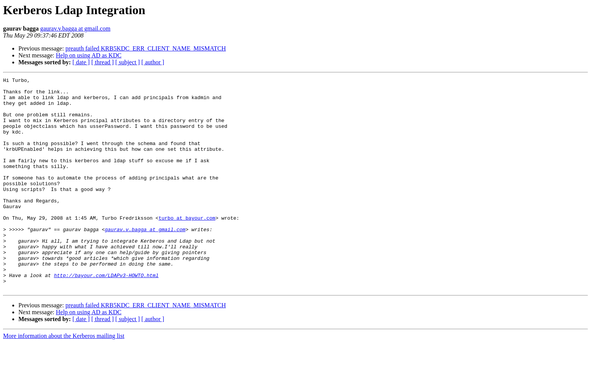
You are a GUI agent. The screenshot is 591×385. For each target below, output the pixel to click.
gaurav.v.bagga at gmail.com (75, 28)
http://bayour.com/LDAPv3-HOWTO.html (106, 315)
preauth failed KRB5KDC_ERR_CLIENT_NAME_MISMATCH (146, 48)
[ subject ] (127, 62)
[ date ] (81, 62)
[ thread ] (102, 62)
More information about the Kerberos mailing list (63, 378)
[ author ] (152, 62)
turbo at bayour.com (187, 246)
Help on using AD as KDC (88, 55)
